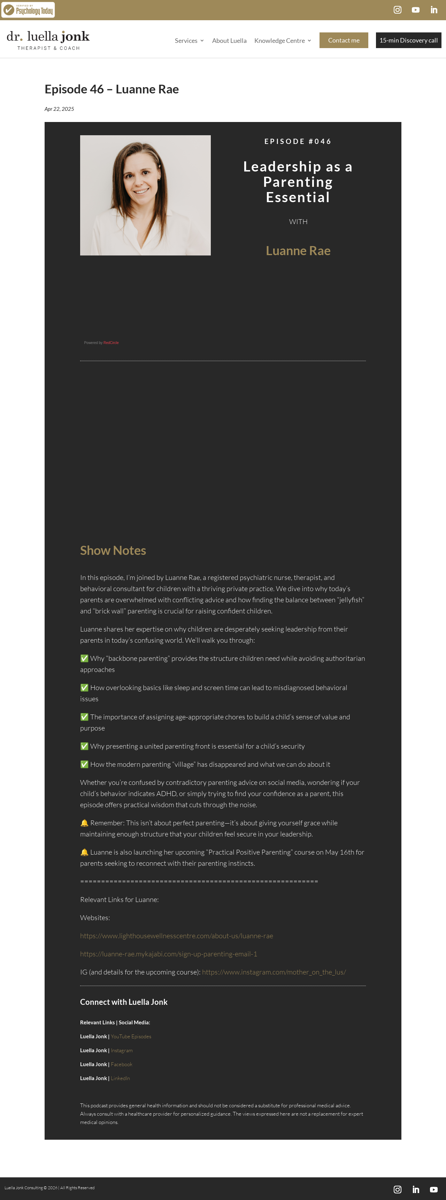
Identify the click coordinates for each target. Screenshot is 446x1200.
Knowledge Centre (279, 40)
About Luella (229, 40)
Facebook (121, 1064)
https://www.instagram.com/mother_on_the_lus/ (274, 972)
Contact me (344, 40)
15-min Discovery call (408, 40)
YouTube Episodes (131, 1036)
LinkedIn (120, 1078)
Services (186, 40)
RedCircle (111, 343)
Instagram (122, 1050)
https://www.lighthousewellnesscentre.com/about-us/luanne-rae (176, 935)
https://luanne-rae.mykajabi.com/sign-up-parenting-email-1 (168, 953)
